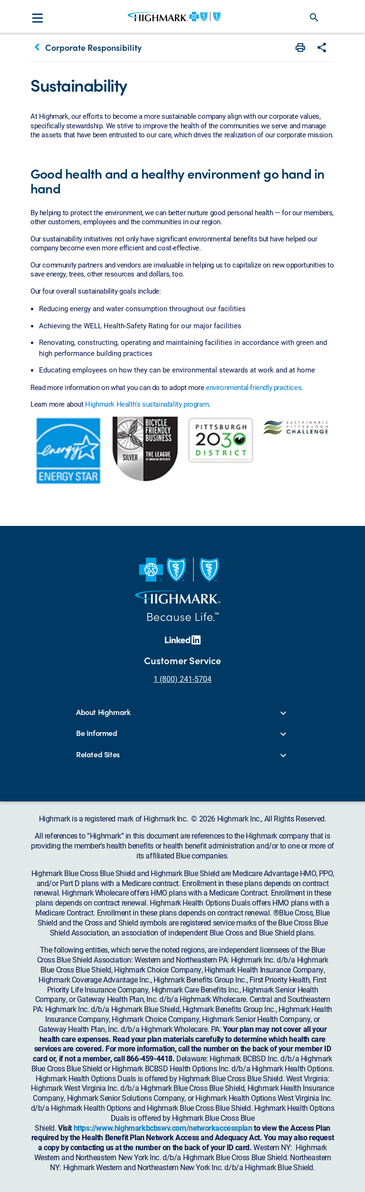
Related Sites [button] (98, 755)
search (314, 17)
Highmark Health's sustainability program (147, 404)
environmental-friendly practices (253, 387)
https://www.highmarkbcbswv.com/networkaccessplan (163, 1128)
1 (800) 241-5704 (182, 679)
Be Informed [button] (96, 733)
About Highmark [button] (103, 712)
